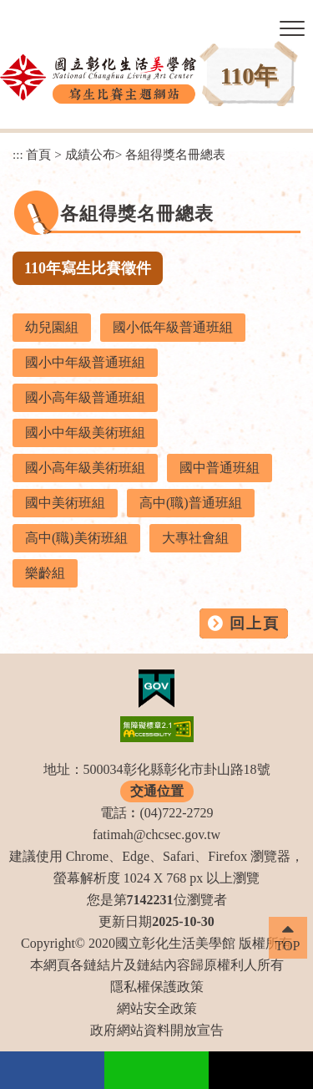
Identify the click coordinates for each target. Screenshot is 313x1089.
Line (156, 1070)
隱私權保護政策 (157, 987)
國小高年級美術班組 (85, 468)
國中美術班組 (65, 503)
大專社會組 (195, 538)
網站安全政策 (157, 1008)
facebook (52, 1070)
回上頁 (255, 623)
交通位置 (157, 791)
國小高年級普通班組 (85, 397)
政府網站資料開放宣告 (157, 1030)
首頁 (38, 154)
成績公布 (90, 154)
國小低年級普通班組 (173, 327)
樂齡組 (45, 573)
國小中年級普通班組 (85, 362)
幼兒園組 (51, 327)
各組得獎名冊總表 (175, 154)
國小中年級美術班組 (85, 432)
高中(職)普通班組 (190, 503)
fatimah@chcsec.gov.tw (156, 834)
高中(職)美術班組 (76, 538)
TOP (287, 946)
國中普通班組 (219, 468)
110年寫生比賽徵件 (87, 268)
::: (18, 154)
